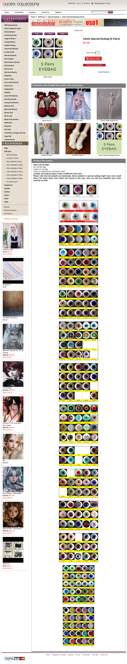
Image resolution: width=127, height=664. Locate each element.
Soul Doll (7, 129)
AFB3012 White (13, 248)
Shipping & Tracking (59, 655)
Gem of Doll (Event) (11, 82)
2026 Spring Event (10, 25)
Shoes (6, 195)
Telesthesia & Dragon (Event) (14, 133)
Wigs (6, 148)
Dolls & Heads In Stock (12, 28)
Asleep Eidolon (9, 42)
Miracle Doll (8, 113)
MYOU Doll (8, 116)
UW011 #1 (13, 563)
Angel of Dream (10, 39)
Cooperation (86, 655)
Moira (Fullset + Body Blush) (13, 527)
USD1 (6, 202)
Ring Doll (7, 126)
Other (6, 198)
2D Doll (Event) (9, 32)
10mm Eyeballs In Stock (14, 165)
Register (87, 3)
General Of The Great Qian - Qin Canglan (13, 423)
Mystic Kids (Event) (11, 119)
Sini (13, 459)
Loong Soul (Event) (11, 102)
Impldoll (7, 92)
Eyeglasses (8, 185)
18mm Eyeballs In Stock (14, 178)
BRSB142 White (46, 155)
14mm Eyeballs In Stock (14, 172)
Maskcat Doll (9, 106)
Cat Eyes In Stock (12, 158)
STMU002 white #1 (78, 155)
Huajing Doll (8, 89)
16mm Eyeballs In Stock (14, 175)
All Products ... (8, 214)
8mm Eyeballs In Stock (14, 161)
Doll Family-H (9, 65)
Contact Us (45, 12)
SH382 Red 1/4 (47, 121)
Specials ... (7, 207)
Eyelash (7, 188)
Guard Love (8, 86)
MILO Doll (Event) (10, 109)
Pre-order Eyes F (12, 182)
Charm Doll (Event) (11, 49)
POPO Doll (8, 123)
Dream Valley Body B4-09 (109, 121)
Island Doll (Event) (11, 96)
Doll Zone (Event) (10, 72)
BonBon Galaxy (10, 45)
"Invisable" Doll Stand (13, 317)
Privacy (77, 655)
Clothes (7, 192)
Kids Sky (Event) (10, 99)
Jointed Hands (9, 140)
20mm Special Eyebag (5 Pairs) (109, 155)
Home (7, 12)
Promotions (19, 12)
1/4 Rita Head (78, 121)
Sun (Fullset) (13, 387)
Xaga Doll (7, 136)
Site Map (95, 655)
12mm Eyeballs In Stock (14, 168)
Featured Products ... (11, 210)
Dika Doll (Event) (10, 55)
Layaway (32, 12)
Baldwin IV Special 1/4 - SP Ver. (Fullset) (13, 351)
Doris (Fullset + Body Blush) (13, 492)
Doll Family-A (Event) (11, 62)
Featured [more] (11, 219)
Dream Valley (9, 79)
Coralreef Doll (9, 52)
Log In (78, 3)
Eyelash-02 (13, 284)
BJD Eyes (41, 17)
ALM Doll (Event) (10, 35)
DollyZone (8, 76)
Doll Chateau (9, 59)
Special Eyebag (53, 17)
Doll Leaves (8, 69)
